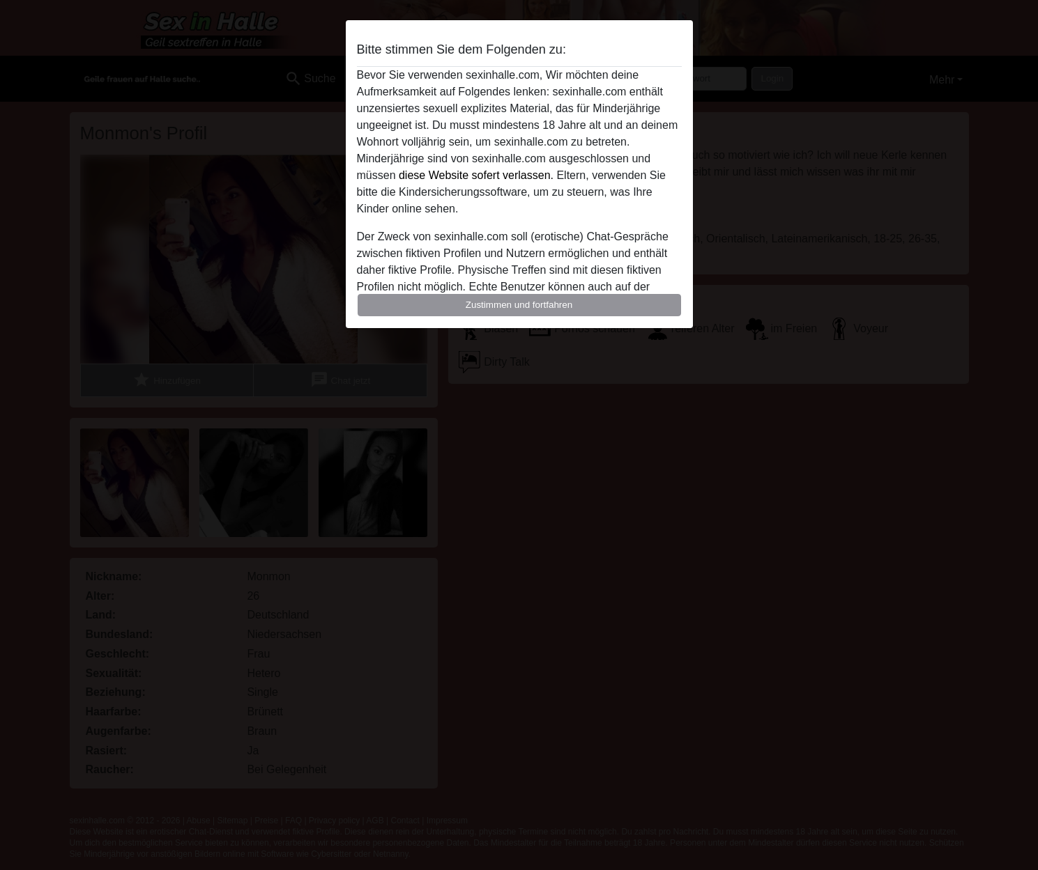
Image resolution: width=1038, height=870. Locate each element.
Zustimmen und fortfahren (519, 305)
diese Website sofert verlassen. (476, 175)
